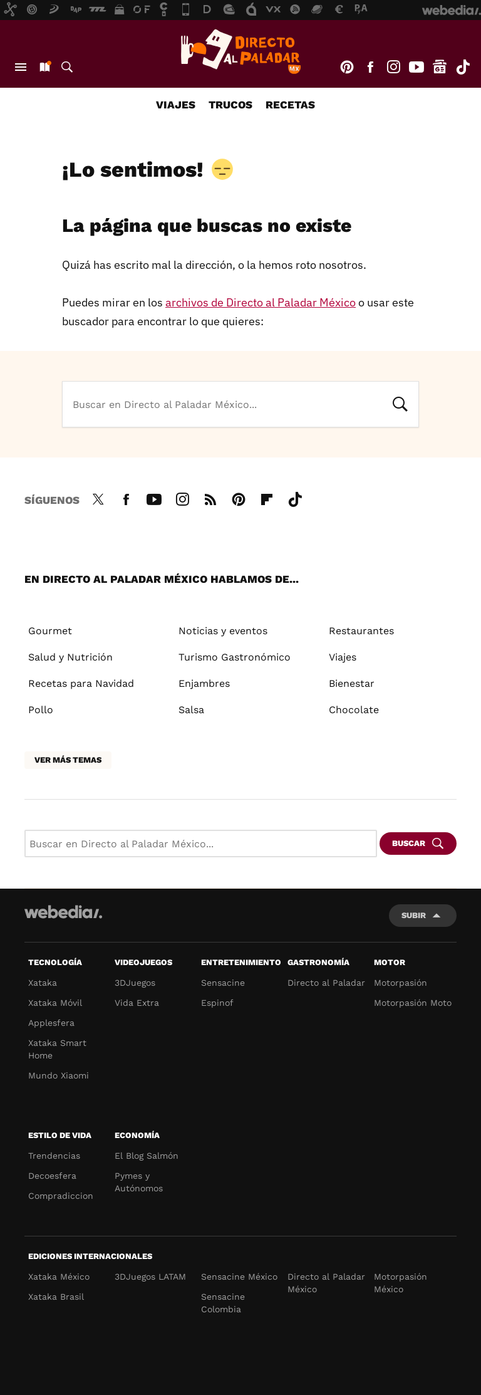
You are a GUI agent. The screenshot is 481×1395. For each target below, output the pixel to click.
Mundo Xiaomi (58, 1075)
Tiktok (462, 67)
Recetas (290, 104)
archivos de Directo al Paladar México (260, 302)
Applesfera (51, 1023)
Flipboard (267, 498)
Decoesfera (52, 1176)
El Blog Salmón (146, 1156)
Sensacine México (239, 1277)
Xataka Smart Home (57, 1049)
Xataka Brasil (56, 1297)
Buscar (67, 67)
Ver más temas (67, 760)
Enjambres (204, 683)
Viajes (175, 104)
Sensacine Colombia (223, 1303)
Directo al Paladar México (326, 1283)
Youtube (416, 67)
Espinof (217, 1003)
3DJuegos (135, 983)
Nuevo (43, 67)
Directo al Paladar (326, 983)
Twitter (98, 498)
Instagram (393, 67)
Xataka (42, 983)
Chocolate (354, 710)
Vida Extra (137, 1003)
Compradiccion (60, 1196)
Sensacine (223, 983)
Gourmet (50, 631)
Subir (413, 915)
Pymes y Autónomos (139, 1182)
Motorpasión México (400, 1283)
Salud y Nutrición (70, 657)
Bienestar (352, 683)
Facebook (370, 67)
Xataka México (59, 1277)
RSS (210, 498)
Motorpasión (400, 983)
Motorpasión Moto (413, 1003)
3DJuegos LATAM (150, 1277)
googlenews (439, 67)
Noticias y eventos (222, 631)
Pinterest (346, 67)
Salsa (191, 710)
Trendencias (54, 1156)
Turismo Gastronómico (234, 657)
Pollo (40, 710)
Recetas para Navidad (81, 683)
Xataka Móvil (55, 1003)
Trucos (230, 104)
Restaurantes (361, 631)
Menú (20, 67)
